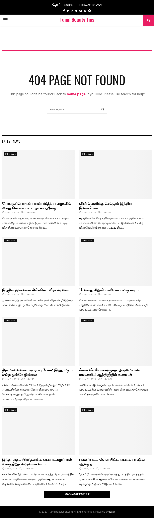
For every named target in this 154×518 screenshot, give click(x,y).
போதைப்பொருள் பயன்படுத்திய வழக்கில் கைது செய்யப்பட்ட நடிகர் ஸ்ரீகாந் (36, 205)
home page (76, 94)
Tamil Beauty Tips (77, 20)
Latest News (11, 141)
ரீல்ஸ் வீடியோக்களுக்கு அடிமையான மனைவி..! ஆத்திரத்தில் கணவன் (109, 372)
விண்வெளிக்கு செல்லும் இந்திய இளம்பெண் (105, 205)
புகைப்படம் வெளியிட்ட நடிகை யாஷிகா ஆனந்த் (112, 461)
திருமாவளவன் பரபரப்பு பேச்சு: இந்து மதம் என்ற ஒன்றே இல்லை (37, 372)
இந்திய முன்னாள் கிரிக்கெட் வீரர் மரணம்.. (36, 289)
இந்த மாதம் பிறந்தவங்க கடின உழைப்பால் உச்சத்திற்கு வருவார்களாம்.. (37, 461)
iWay (112, 512)
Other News (10, 154)
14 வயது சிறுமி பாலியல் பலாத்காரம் (108, 289)
